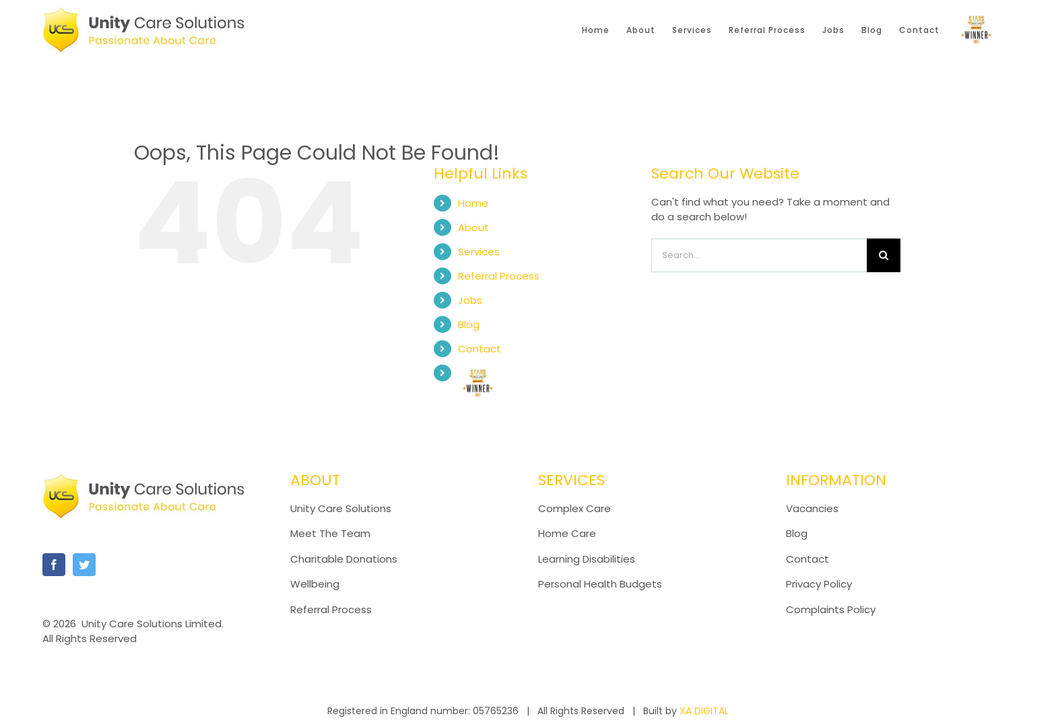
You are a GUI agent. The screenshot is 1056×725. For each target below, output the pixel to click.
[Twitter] (84, 564)
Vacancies (812, 508)
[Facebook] (53, 564)
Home (473, 203)
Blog (469, 324)
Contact (479, 349)
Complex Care (574, 508)
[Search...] (759, 255)
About (473, 227)
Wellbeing (314, 584)
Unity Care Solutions (340, 508)
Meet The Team (330, 533)
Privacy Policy (819, 584)
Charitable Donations (343, 559)
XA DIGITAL (704, 711)
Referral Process (498, 276)
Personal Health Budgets (600, 584)
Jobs (470, 300)
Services (479, 252)
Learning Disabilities (586, 559)
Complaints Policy (832, 609)
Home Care (567, 533)
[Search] (883, 255)
